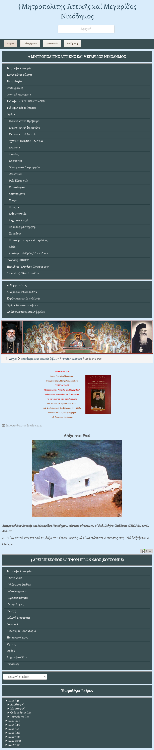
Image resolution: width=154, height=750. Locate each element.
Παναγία (13, 207)
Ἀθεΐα (11, 247)
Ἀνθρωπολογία (16, 214)
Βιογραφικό (14, 578)
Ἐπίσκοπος (14, 161)
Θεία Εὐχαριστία (17, 181)
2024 (9, 725)
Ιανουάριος (15, 717)
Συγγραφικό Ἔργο (17, 657)
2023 (9, 729)
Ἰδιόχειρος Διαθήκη (19, 585)
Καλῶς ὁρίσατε (30, 43)
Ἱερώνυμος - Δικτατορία (21, 631)
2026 (9, 700)
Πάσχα (12, 200)
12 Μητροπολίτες (17, 285)
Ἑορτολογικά (16, 187)
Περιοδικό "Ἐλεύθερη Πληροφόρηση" (28, 267)
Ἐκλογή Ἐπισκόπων (18, 618)
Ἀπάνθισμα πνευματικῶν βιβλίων (26, 312)
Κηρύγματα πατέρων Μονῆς (23, 298)
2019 (9, 745)
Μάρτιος (14, 708)
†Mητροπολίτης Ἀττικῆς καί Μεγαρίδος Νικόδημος (77, 11)
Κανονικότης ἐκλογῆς (19, 75)
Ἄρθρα (11, 114)
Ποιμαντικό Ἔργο (17, 637)
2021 (9, 737)
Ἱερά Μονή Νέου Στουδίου (23, 273)
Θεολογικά (14, 174)
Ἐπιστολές (13, 664)
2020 (9, 741)
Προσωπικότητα (17, 598)
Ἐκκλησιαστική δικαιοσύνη (23, 128)
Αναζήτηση (72, 43)
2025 (9, 721)
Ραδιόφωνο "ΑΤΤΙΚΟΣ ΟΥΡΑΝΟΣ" (26, 101)
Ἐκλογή (11, 611)
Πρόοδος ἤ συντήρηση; (21, 227)
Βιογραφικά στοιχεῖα (19, 68)
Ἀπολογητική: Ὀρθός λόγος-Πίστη (27, 253)
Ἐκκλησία (13, 147)
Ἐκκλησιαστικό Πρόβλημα (23, 121)
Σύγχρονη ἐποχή (17, 220)
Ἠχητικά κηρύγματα (19, 94)
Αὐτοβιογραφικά (17, 591)
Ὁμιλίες (11, 644)
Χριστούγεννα (16, 194)
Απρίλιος (14, 704)
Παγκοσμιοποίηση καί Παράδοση (27, 240)
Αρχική (10, 43)
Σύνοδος (13, 154)
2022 (9, 733)
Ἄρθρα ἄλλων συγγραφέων (22, 305)
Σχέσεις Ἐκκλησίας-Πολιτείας (25, 141)
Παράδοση (14, 233)
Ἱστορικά (12, 624)
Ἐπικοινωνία (52, 43)
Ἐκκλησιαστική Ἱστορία (21, 134)
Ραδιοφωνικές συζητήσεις (21, 108)
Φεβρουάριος (16, 712)
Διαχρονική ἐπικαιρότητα (22, 292)
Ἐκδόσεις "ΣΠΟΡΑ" (18, 260)
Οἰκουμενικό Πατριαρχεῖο (23, 167)
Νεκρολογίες (14, 81)
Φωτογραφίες (15, 88)
